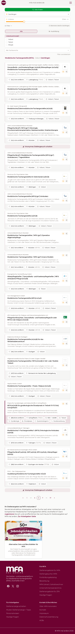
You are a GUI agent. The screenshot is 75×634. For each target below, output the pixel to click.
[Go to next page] (54, 498)
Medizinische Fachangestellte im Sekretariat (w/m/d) (28, 177)
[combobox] (36, 50)
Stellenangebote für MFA (49, 570)
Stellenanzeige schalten (16, 606)
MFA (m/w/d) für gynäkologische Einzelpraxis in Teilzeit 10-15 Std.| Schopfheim (33, 407)
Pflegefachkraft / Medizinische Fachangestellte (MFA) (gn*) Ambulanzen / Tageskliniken (30, 156)
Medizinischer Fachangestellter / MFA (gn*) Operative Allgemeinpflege (28, 236)
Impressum (44, 613)
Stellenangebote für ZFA (49, 591)
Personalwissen (12, 613)
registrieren (9, 514)
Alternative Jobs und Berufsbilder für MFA (23, 545)
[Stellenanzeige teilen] (66, 71)
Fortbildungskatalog (48, 577)
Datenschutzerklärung (48, 617)
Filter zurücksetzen (63, 54)
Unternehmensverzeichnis (50, 588)
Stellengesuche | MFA (48, 574)
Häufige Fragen (45, 595)
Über (47, 606)
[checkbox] (7, 39)
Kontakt (42, 610)
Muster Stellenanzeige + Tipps (18, 610)
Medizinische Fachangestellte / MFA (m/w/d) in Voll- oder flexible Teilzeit (32, 362)
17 (50, 498)
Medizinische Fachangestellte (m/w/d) (22, 89)
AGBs (41, 620)
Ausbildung (54, 31)
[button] (37, 14)
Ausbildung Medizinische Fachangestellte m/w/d (26, 474)
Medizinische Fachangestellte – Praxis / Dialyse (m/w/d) (29, 386)
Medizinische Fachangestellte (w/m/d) (22, 216)
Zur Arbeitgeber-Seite (27, 516)
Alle (21, 31)
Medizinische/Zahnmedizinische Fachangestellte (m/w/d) (29, 108)
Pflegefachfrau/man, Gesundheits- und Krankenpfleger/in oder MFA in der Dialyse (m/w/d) (32, 319)
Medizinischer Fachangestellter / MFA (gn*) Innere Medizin (30, 257)
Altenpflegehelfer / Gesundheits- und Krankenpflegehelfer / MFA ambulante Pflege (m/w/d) (33, 278)
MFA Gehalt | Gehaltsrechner (51, 584)
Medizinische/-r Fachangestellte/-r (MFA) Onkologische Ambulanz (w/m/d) (33, 432)
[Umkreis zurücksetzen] (68, 19)
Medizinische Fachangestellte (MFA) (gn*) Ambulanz (27, 196)
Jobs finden (37, 9)
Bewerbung (44, 581)
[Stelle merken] (63, 71)
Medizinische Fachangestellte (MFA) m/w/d (24, 298)
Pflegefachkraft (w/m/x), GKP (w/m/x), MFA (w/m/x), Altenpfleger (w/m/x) (32, 453)
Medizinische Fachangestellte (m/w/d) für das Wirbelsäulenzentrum (25, 340)
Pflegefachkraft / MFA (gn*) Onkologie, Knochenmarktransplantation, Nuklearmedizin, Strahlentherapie (32, 129)
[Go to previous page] (23, 498)
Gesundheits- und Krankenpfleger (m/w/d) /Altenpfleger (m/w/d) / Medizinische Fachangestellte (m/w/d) (33, 68)
